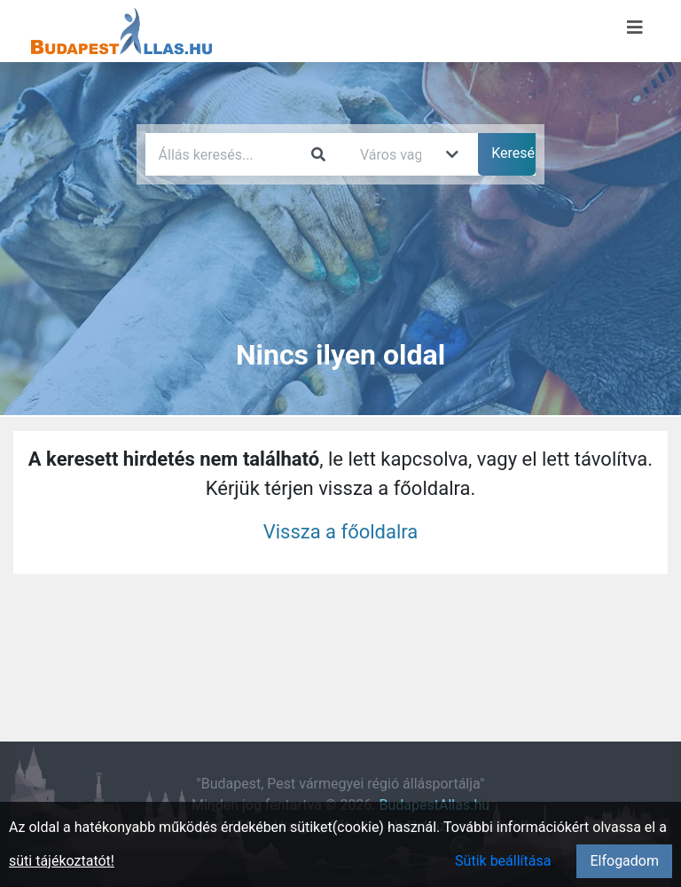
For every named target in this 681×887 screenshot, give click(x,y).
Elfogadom (624, 860)
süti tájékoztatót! (61, 860)
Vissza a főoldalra (341, 532)
